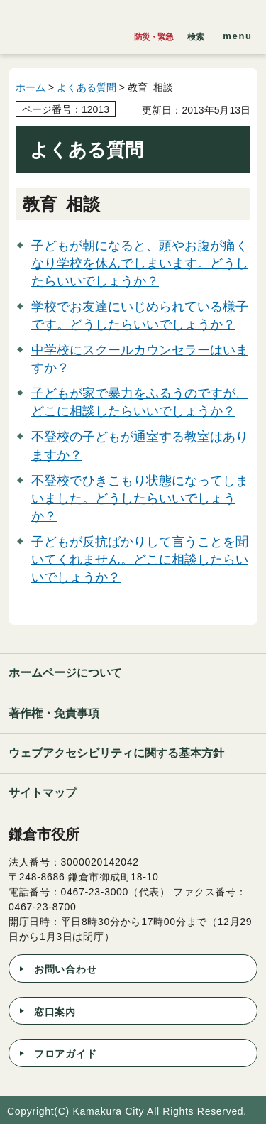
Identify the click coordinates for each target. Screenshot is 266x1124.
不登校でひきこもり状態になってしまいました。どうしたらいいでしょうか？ (139, 498)
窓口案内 (55, 1011)
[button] (195, 33)
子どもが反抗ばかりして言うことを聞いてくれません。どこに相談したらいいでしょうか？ (139, 559)
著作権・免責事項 (54, 713)
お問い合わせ (65, 969)
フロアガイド (65, 1053)
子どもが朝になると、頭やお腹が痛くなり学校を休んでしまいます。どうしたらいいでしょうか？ (139, 263)
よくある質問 (86, 87)
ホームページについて (65, 673)
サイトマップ (43, 793)
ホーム (30, 87)
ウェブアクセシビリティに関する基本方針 (116, 753)
